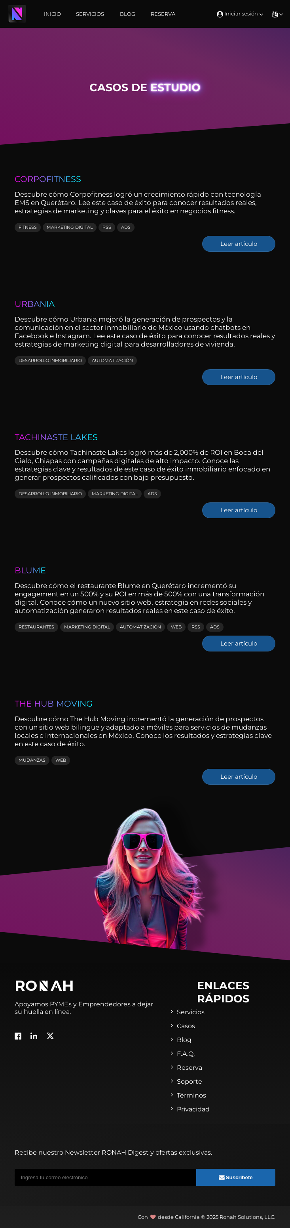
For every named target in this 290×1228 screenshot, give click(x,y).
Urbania (35, 304)
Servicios (90, 14)
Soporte (189, 1081)
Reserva (163, 14)
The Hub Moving (54, 703)
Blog (127, 14)
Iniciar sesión (240, 13)
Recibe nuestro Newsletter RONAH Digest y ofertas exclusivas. (113, 1152)
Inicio (52, 14)
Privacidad (193, 1109)
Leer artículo (238, 243)
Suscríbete (236, 1177)
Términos (191, 1095)
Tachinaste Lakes (56, 437)
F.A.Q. (186, 1053)
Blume (30, 570)
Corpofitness (48, 179)
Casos (186, 1026)
